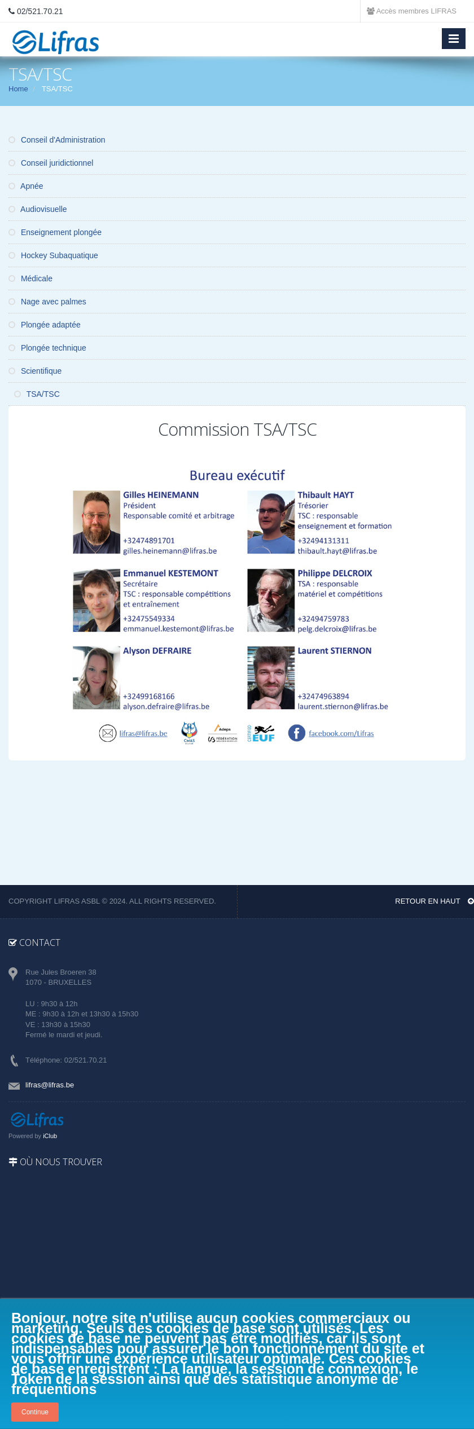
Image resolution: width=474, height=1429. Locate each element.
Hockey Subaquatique (53, 255)
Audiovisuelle (37, 209)
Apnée (25, 186)
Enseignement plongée (55, 232)
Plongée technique (47, 347)
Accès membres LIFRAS (412, 11)
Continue (35, 1412)
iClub (50, 1135)
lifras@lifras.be (49, 1085)
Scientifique (35, 370)
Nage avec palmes (47, 301)
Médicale (30, 278)
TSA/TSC (37, 394)
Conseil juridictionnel (50, 162)
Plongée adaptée (44, 324)
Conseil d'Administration (57, 139)
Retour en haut (434, 901)
